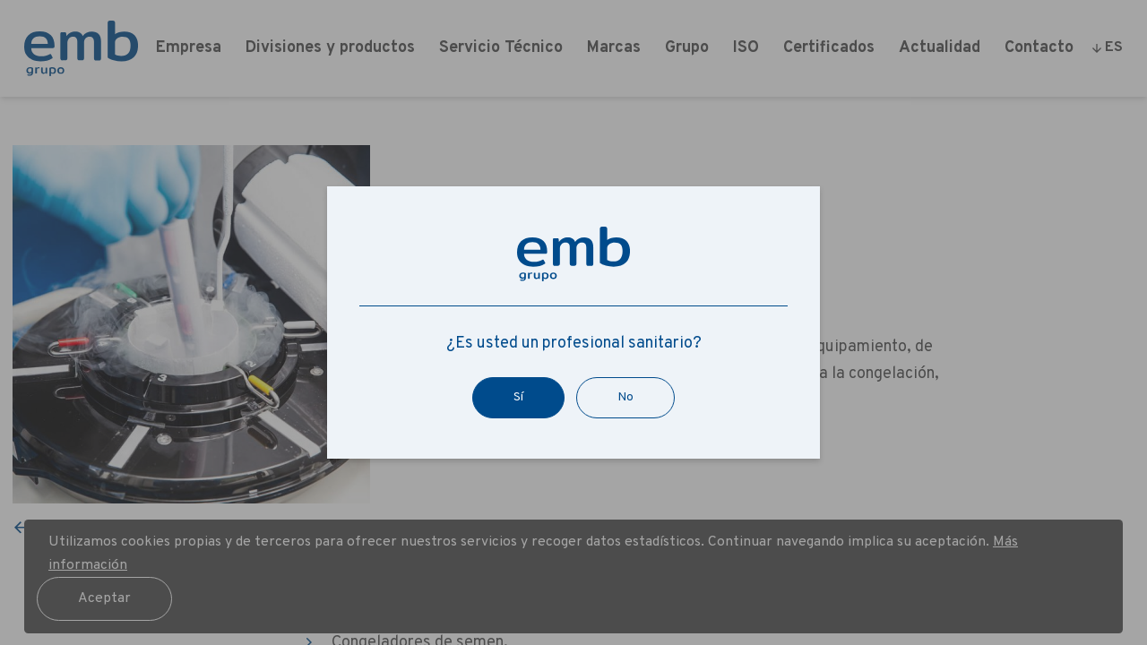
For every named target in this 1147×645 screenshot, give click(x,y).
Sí (518, 397)
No (625, 397)
